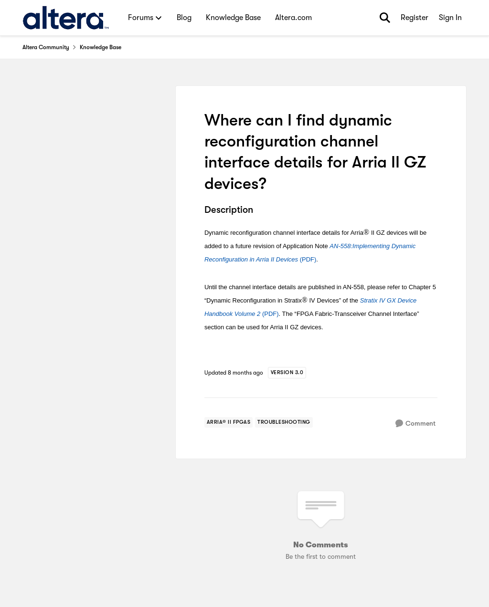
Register (414, 17)
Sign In (450, 17)
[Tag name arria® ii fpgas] (228, 422)
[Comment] (415, 423)
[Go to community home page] (65, 18)
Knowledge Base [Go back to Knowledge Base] (100, 47)
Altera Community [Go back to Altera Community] (45, 47)
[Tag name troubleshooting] (284, 422)
